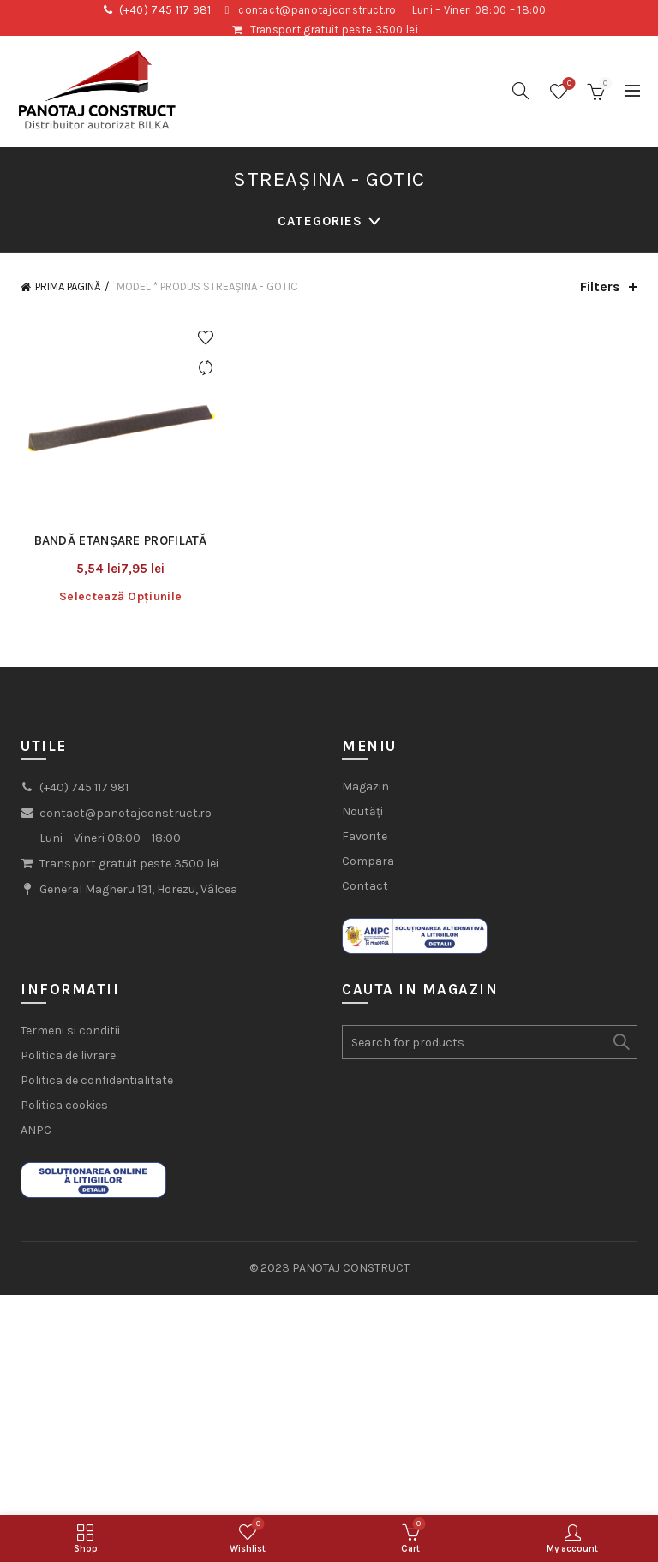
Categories (320, 221)
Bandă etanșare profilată (120, 540)
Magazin (365, 786)
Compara (368, 861)
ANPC (36, 1130)
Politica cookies (64, 1105)
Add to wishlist (205, 338)
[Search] (521, 91)
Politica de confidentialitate (97, 1080)
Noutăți (362, 811)
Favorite (364, 836)
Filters (600, 286)
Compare (205, 368)
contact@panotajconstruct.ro (317, 9)
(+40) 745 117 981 (165, 9)
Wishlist (567, 84)
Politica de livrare (68, 1055)
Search (620, 1042)
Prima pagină (67, 286)
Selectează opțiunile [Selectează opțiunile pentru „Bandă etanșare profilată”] (120, 596)
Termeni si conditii (70, 1030)
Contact (365, 886)
